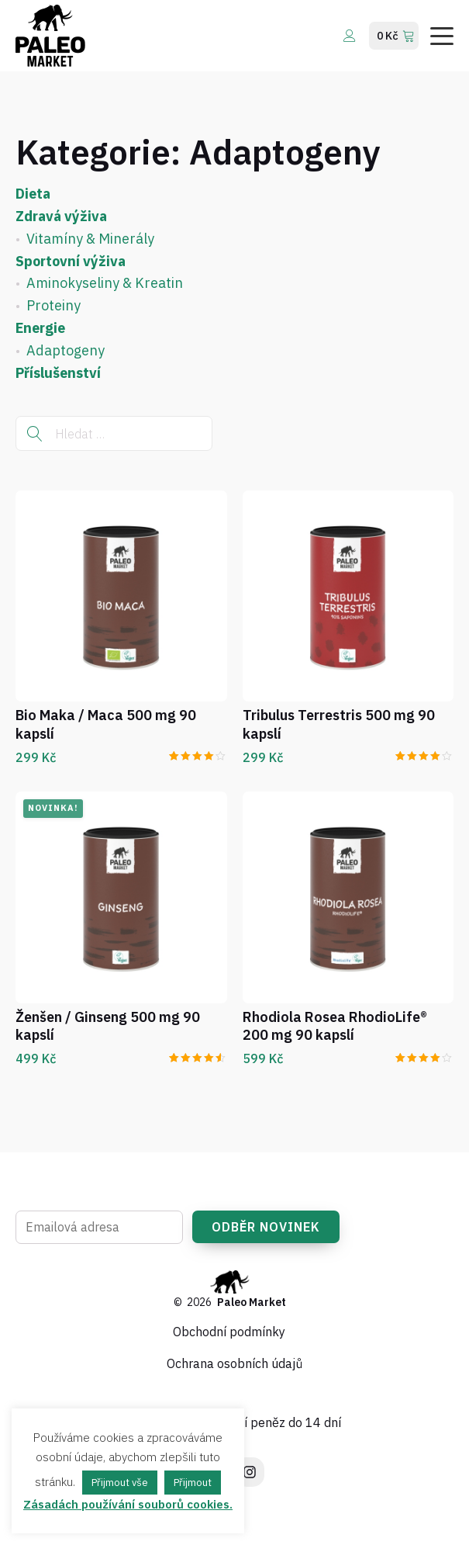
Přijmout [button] (193, 1482)
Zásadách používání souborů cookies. (128, 1504)
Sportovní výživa (71, 261)
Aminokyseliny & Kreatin (104, 283)
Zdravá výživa (61, 216)
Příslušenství (58, 373)
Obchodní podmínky (229, 1331)
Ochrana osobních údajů (234, 1363)
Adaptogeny (65, 350)
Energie (40, 328)
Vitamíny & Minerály (90, 239)
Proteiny (53, 305)
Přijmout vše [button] (119, 1482)
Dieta (33, 194)
